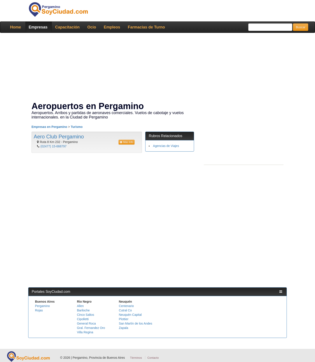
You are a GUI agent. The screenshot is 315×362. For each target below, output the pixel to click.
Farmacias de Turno (146, 27)
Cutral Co (125, 310)
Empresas (38, 27)
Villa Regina (85, 332)
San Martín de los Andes (135, 323)
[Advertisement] (156, 68)
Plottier (123, 319)
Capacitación (67, 27)
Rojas (39, 310)
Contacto (153, 357)
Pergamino (42, 306)
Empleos (112, 27)
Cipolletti (83, 319)
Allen (80, 306)
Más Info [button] (126, 142)
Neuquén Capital (130, 314)
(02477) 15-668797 (53, 146)
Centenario (126, 306)
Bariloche (83, 310)
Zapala (123, 328)
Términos (136, 357)
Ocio (91, 27)
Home (15, 27)
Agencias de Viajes (166, 146)
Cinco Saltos (85, 314)
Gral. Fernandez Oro (91, 328)
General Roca (86, 323)
